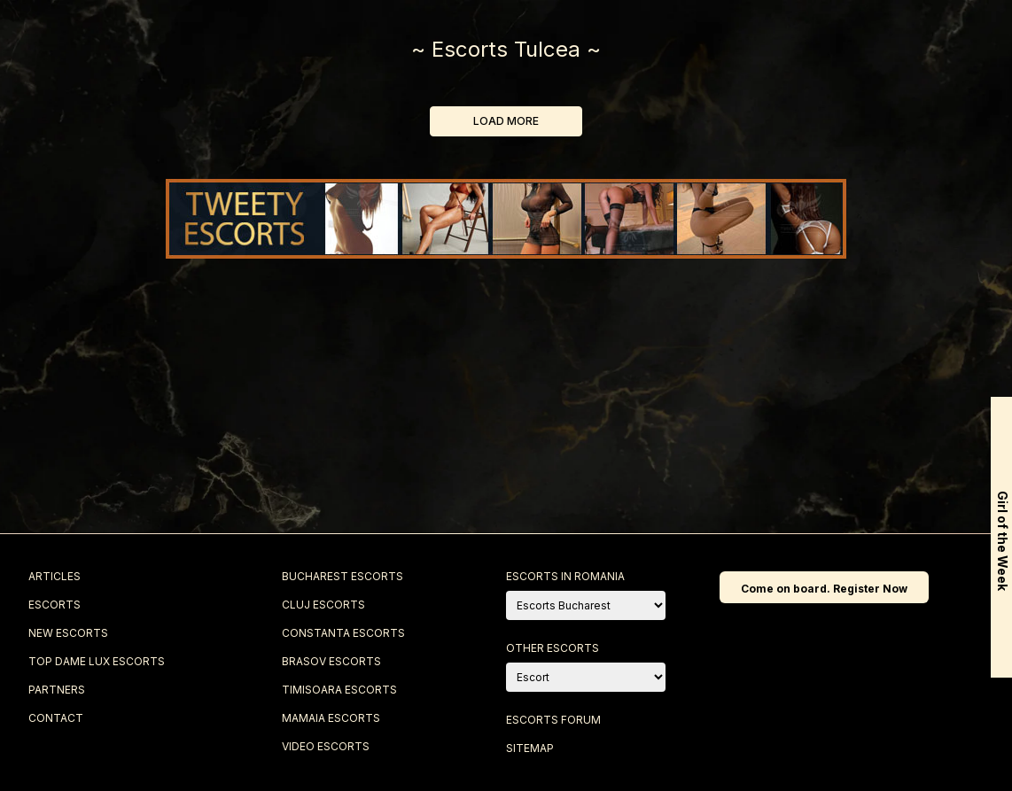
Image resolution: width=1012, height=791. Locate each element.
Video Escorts (326, 746)
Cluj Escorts (323, 604)
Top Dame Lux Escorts (96, 661)
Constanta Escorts (343, 633)
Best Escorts (623, 36)
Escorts (139, 36)
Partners (56, 689)
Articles (54, 576)
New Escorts (304, 36)
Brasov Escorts (331, 661)
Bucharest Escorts (342, 576)
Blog (755, 36)
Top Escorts (462, 36)
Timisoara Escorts (339, 689)
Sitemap (530, 748)
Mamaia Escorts (331, 718)
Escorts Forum (553, 719)
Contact (871, 36)
